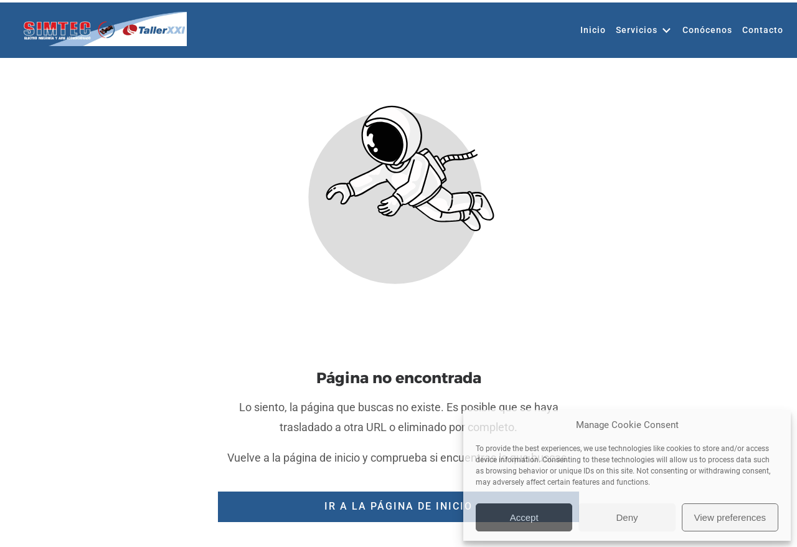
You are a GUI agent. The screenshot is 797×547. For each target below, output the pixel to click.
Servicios (644, 60)
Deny (627, 517)
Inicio (593, 59)
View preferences (730, 517)
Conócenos (707, 59)
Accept (524, 517)
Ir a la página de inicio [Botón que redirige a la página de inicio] (398, 506)
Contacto (762, 59)
